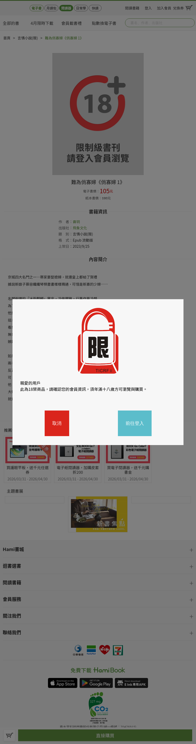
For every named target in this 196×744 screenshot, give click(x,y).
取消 (57, 423)
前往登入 (135, 423)
